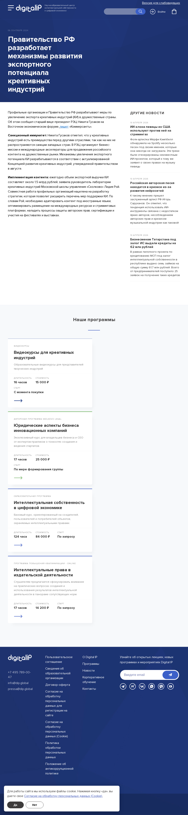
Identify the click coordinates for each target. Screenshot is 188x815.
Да (15, 804)
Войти (157, 11)
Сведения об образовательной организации (57, 673)
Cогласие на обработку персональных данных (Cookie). (63, 796)
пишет (64, 127)
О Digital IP (90, 657)
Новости (89, 671)
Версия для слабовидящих (161, 3)
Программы (91, 664)
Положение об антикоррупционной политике (59, 768)
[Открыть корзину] (174, 11)
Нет (34, 804)
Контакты (89, 689)
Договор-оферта (57, 685)
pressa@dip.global (20, 689)
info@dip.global (18, 683)
